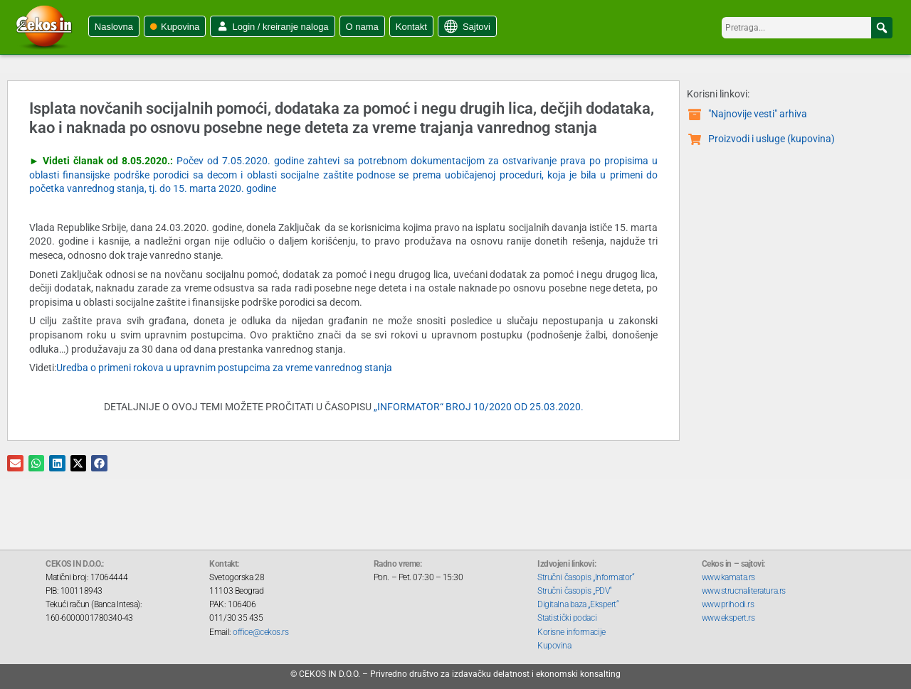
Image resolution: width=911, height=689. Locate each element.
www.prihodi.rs (728, 604)
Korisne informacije (571, 632)
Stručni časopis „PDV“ (574, 591)
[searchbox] (807, 27)
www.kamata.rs (728, 577)
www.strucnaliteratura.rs (744, 591)
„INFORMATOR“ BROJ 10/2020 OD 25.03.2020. (479, 406)
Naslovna (114, 26)
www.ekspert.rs (728, 618)
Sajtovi (476, 26)
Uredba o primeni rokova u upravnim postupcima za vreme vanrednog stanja (224, 367)
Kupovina (180, 26)
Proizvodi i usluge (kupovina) (771, 138)
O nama (362, 26)
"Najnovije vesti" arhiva (757, 113)
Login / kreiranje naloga (280, 26)
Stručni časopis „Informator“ (585, 577)
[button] (881, 27)
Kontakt (411, 26)
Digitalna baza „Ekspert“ (577, 604)
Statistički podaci (566, 618)
